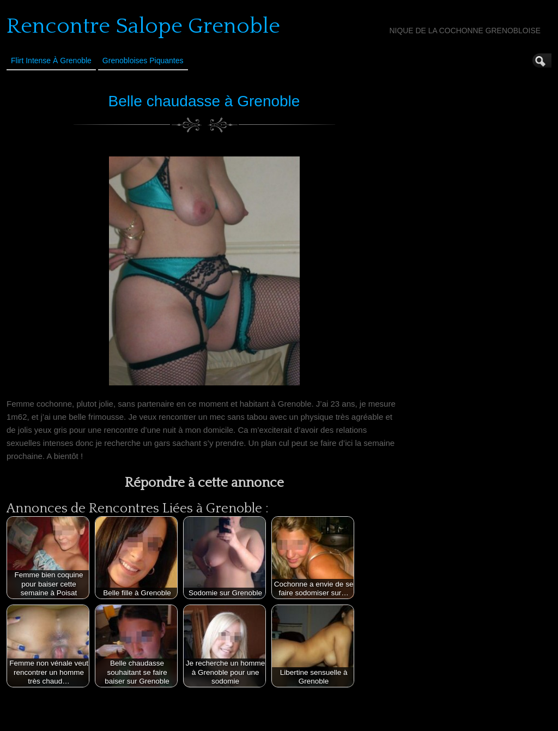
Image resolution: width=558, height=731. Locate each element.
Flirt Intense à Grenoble (51, 60)
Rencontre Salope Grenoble (143, 26)
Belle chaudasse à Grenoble (204, 101)
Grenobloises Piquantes (143, 60)
